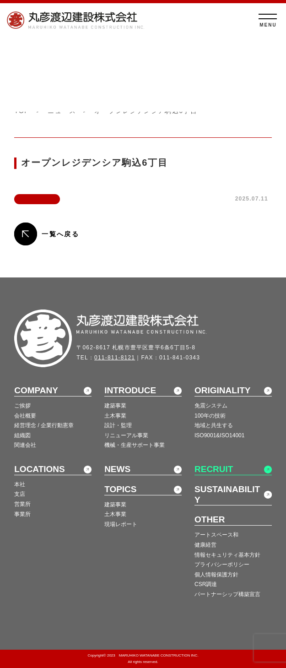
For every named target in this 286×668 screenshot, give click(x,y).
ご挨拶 (22, 405)
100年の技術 (210, 416)
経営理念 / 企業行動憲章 (44, 425)
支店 (19, 494)
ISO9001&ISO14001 (219, 435)
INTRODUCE (130, 390)
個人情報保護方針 (216, 574)
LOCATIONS (39, 469)
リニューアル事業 (126, 435)
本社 (19, 484)
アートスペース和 (216, 535)
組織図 (22, 435)
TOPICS (120, 489)
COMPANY (36, 390)
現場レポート (120, 524)
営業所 (22, 504)
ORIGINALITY (222, 390)
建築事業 (115, 405)
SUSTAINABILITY (227, 494)
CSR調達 (205, 584)
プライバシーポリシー (221, 564)
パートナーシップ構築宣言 (227, 594)
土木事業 (115, 416)
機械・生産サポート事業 (134, 445)
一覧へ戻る (60, 234)
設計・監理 (118, 425)
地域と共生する (213, 425)
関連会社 (25, 445)
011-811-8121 (114, 357)
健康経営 (205, 545)
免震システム (210, 405)
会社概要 (25, 416)
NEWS (117, 469)
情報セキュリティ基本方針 (227, 555)
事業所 (22, 514)
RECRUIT (213, 469)
